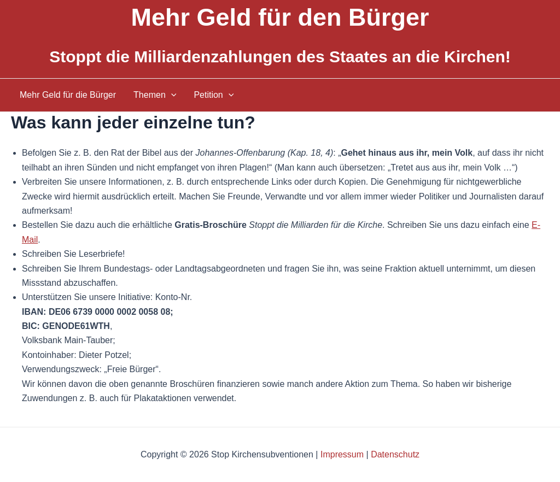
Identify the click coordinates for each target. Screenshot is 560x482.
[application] (171, 95)
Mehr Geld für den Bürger (280, 17)
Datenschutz (395, 454)
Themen (154, 95)
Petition (214, 95)
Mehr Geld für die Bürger (68, 94)
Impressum (342, 454)
